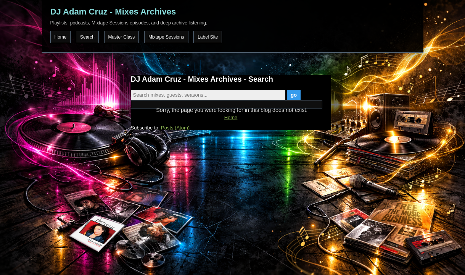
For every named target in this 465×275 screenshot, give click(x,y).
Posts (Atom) (175, 128)
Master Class (121, 37)
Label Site (208, 37)
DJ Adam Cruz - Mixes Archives (113, 11)
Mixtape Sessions (166, 37)
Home (61, 37)
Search (87, 37)
